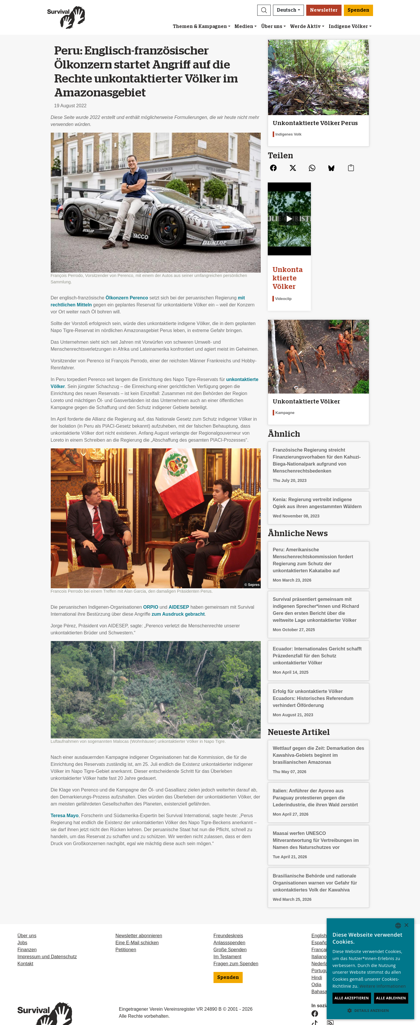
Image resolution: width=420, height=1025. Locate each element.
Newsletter (324, 10)
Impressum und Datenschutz (47, 935)
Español (320, 921)
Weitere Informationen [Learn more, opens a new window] (383, 986)
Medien (244, 26)
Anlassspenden (229, 921)
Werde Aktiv (305, 26)
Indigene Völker (348, 26)
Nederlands (323, 942)
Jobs (22, 921)
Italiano (319, 935)
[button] (264, 10)
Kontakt (25, 942)
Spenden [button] (358, 10)
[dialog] (370, 968)
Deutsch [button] (286, 10)
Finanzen (27, 928)
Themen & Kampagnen (200, 26)
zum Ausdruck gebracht (178, 614)
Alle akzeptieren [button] (352, 998)
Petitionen (126, 928)
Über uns (271, 26)
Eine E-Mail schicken (137, 921)
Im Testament (228, 935)
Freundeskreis (228, 914)
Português (322, 949)
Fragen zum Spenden (236, 942)
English (319, 914)
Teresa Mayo (65, 815)
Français (320, 928)
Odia (316, 963)
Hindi (317, 956)
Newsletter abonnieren (139, 914)
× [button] (406, 925)
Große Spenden (230, 928)
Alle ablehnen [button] (391, 998)
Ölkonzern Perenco (127, 297)
